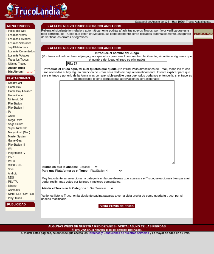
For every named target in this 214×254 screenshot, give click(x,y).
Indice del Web (15, 30)
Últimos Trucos (15, 63)
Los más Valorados (18, 43)
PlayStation (13, 103)
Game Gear (13, 140)
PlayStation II (14, 107)
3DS (9, 169)
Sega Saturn (14, 124)
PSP (9, 157)
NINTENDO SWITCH (19, 194)
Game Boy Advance (18, 91)
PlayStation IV (15, 152)
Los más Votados (17, 55)
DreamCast (13, 82)
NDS (9, 177)
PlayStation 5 (14, 198)
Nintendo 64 (14, 99)
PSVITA (11, 181)
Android (11, 173)
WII (8, 148)
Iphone (10, 185)
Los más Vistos (16, 34)
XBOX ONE (13, 165)
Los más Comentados (20, 51)
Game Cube (14, 95)
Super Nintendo (16, 128)
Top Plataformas (16, 47)
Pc (8, 111)
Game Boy (13, 87)
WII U (10, 161)
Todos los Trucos (17, 59)
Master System (15, 136)
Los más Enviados (17, 39)
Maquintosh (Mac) (17, 132)
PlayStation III (15, 144)
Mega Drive (13, 120)
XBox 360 (12, 189)
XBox (10, 115)
